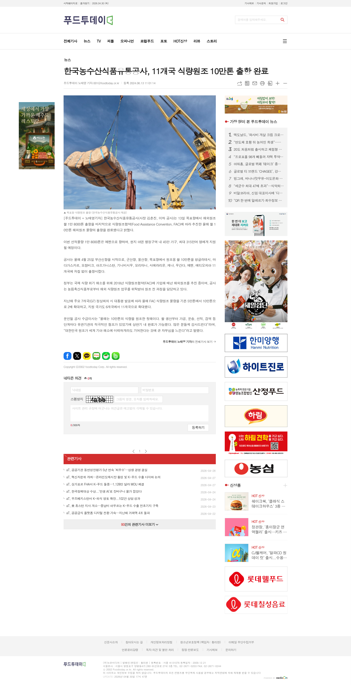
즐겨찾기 (84, 3)
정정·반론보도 (190, 650)
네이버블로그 (96, 356)
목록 (247, 83)
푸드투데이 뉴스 (253, 121)
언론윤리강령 (130, 650)
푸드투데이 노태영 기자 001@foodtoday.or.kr (91, 83)
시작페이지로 (70, 3)
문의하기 (230, 650)
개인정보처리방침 (161, 642)
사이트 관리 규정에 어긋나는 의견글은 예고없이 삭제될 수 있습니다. (117, 408)
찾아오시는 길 (134, 642)
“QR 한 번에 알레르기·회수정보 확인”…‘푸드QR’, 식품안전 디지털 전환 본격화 (259, 200)
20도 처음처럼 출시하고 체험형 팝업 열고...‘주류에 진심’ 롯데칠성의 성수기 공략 (259, 149)
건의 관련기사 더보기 (139, 524)
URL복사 (239, 83)
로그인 (283, 3)
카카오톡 (87, 356)
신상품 (235, 485)
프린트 (262, 83)
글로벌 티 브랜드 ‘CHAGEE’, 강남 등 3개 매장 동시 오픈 (259, 171)
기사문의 (261, 3)
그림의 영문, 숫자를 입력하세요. (137, 399)
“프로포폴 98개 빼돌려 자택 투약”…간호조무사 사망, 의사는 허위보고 (259, 157)
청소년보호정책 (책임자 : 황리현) (200, 642)
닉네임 (76, 389)
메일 (255, 83)
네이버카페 (106, 356)
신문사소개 (111, 642)
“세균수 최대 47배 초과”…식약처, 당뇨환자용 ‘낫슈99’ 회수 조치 (259, 186)
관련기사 (74, 458)
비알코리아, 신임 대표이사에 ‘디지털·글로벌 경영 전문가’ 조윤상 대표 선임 (259, 193)
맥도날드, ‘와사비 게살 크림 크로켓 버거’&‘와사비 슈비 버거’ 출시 (259, 135)
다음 (145, 451)
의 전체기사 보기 (187, 341)
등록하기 (198, 427)
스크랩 (270, 83)
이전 (133, 451)
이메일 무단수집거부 (241, 642)
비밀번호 (148, 389)
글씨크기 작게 (285, 83)
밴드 (116, 356)
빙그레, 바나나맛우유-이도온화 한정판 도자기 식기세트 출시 (259, 178)
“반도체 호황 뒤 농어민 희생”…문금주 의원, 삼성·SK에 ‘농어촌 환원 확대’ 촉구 (259, 142)
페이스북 (67, 356)
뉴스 (67, 59)
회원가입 (273, 3)
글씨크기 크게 (277, 83)
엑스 (77, 356)
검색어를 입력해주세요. (252, 19)
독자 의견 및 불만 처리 (160, 650)
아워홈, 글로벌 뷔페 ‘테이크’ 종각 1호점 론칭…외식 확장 (259, 164)
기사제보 (249, 3)
